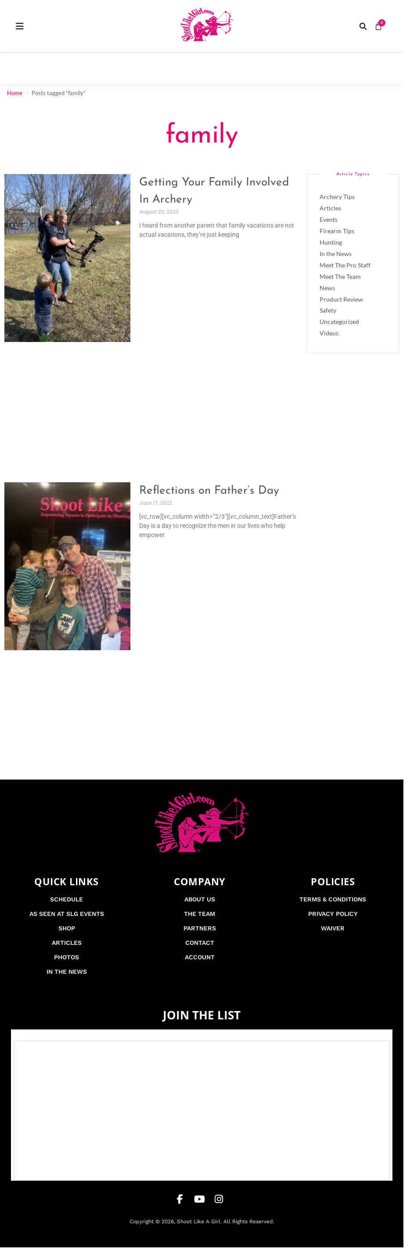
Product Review (341, 299)
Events (329, 219)
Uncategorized (339, 321)
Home (14, 92)
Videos (329, 333)
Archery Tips (337, 196)
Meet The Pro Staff (345, 265)
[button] (363, 26)
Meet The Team (340, 276)
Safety (328, 310)
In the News (336, 253)
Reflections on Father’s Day (209, 491)
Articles (330, 208)
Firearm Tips (337, 231)
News (327, 288)
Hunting (331, 242)
